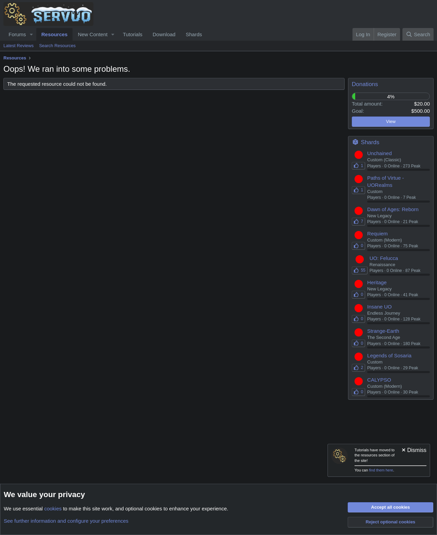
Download (164, 34)
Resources (54, 34)
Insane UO (379, 307)
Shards (194, 34)
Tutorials (132, 34)
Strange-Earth (383, 331)
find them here (381, 470)
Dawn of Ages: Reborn (393, 209)
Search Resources (57, 45)
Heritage (377, 282)
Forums (17, 34)
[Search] (418, 34)
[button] (31, 34)
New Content (92, 34)
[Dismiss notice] (413, 451)
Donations (365, 84)
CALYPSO (379, 380)
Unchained (379, 153)
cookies (53, 508)
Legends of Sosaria (389, 355)
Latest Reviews (18, 45)
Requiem (377, 233)
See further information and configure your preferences (66, 521)
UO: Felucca (384, 258)
